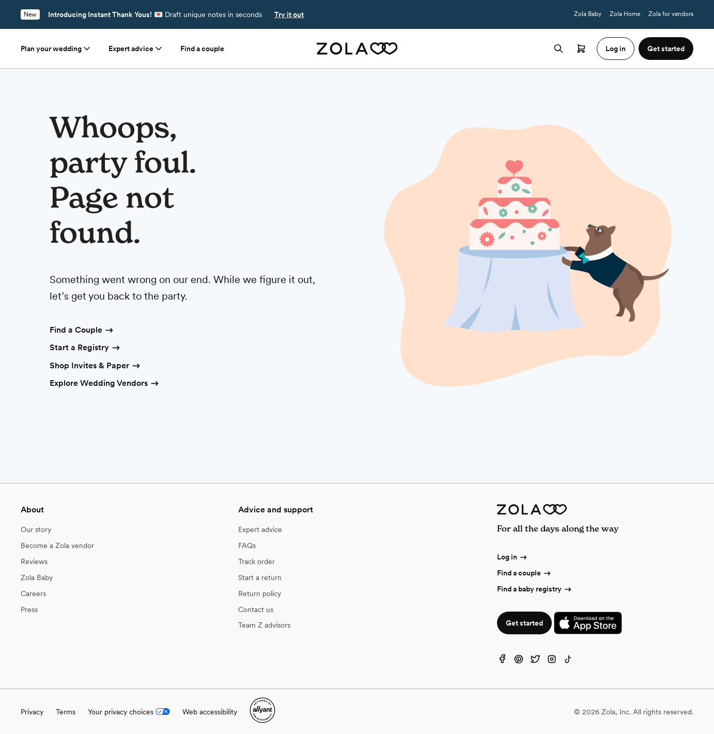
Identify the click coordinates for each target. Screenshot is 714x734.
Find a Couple (82, 330)
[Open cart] (581, 48)
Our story (36, 529)
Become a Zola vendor (57, 545)
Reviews (34, 561)
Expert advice (136, 48)
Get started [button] (666, 48)
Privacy (32, 712)
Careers (33, 593)
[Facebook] (502, 661)
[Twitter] (535, 661)
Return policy (259, 593)
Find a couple (202, 48)
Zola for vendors (670, 14)
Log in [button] (616, 48)
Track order (256, 561)
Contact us (255, 609)
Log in (512, 557)
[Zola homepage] (357, 48)
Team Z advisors (264, 625)
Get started (524, 623)
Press (29, 609)
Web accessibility (209, 712)
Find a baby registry (534, 589)
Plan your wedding (56, 48)
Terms (65, 712)
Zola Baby (587, 14)
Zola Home (625, 14)
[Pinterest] (519, 661)
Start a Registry (85, 348)
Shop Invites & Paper (96, 366)
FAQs (247, 545)
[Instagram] (552, 661)
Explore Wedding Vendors (105, 383)
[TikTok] (568, 661)
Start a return (260, 577)
